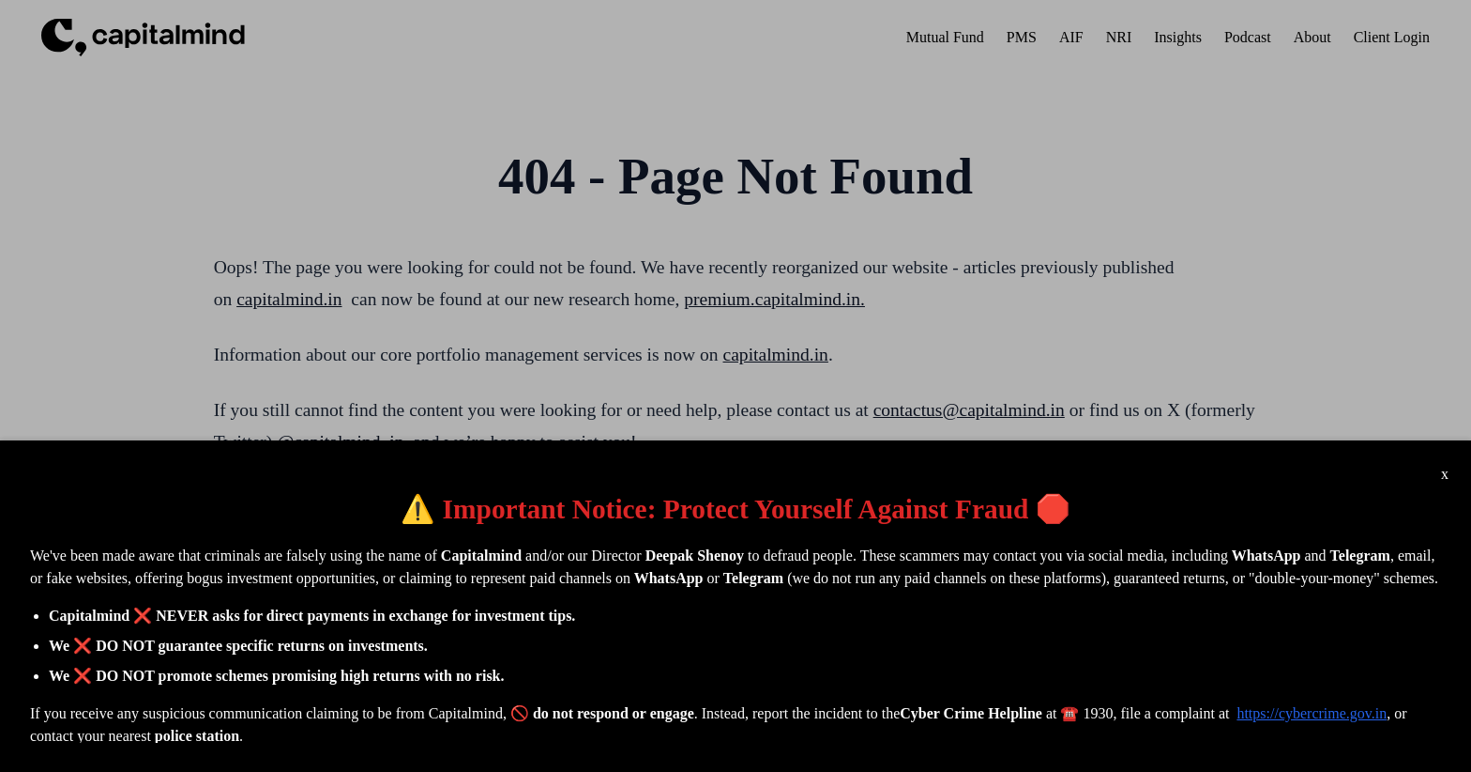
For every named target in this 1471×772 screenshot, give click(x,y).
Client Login (1392, 37)
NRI (1119, 37)
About (1312, 37)
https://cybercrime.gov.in (1311, 713)
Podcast (1247, 37)
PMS (1022, 37)
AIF (1071, 37)
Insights (1178, 37)
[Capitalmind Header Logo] (143, 37)
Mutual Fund (945, 37)
